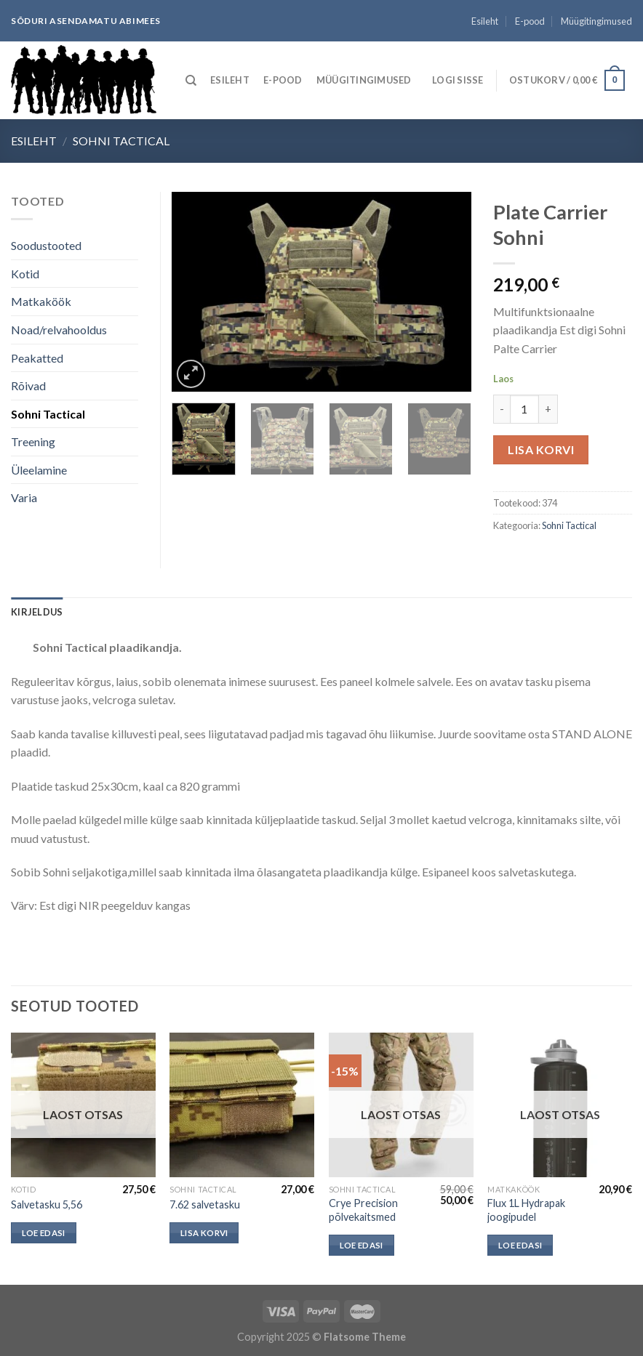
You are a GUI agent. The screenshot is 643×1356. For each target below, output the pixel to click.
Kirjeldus (37, 612)
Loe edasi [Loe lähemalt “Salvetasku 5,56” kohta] (43, 1233)
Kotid (25, 274)
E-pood (530, 21)
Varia (24, 497)
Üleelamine (39, 470)
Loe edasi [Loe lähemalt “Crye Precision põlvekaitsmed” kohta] (361, 1245)
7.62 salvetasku (204, 1204)
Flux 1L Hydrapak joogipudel (526, 1210)
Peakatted (37, 358)
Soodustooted (46, 245)
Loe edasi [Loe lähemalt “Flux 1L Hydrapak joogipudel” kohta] (520, 1245)
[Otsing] (191, 80)
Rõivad (28, 385)
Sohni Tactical (121, 141)
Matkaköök (41, 301)
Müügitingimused (596, 21)
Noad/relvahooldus (59, 329)
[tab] (37, 611)
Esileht (484, 21)
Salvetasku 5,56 (46, 1204)
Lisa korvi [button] (204, 1233)
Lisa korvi (541, 449)
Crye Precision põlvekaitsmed (363, 1210)
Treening (33, 441)
